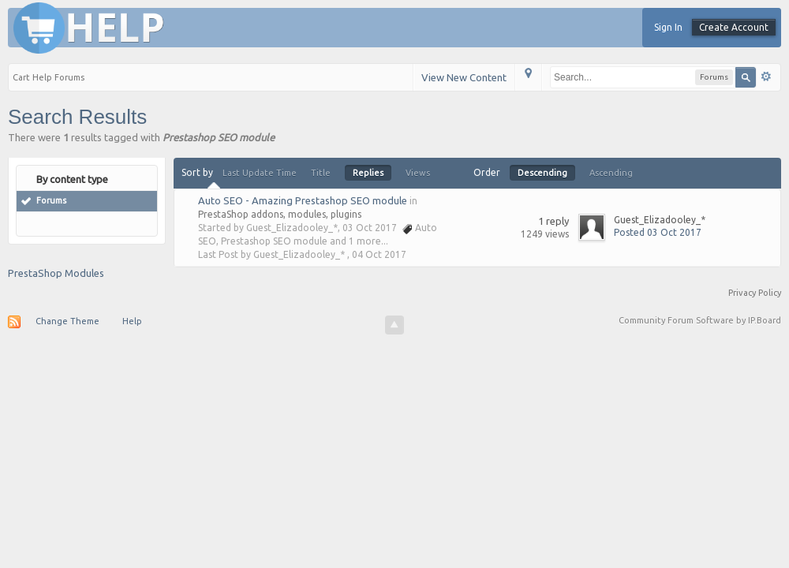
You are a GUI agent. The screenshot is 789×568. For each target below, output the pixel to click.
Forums (51, 200)
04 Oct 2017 (379, 254)
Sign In (668, 27)
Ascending (611, 173)
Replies (368, 173)
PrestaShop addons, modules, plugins (279, 214)
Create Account (733, 27)
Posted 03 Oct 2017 (657, 232)
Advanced (766, 76)
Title (321, 173)
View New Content (464, 77)
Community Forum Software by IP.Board (700, 320)
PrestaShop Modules (56, 272)
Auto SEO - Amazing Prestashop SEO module (302, 200)
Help (132, 321)
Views (418, 173)
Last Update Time (259, 173)
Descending (542, 173)
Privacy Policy (754, 292)
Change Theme (67, 321)
